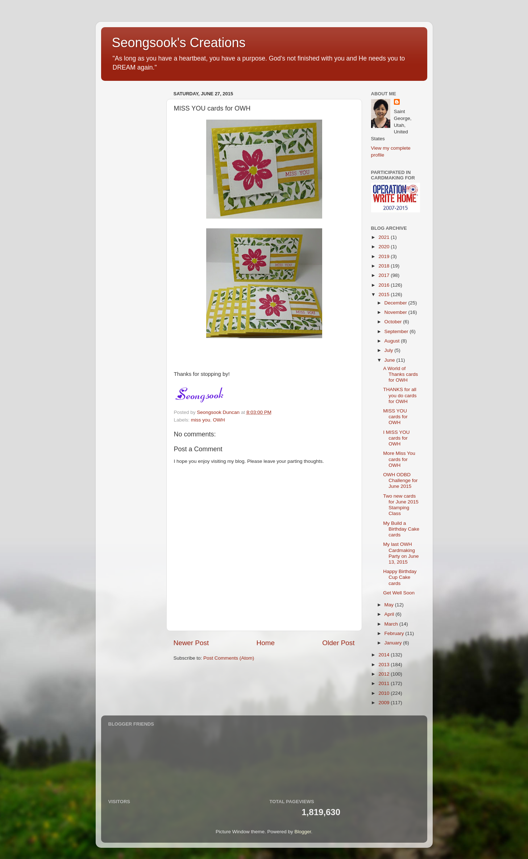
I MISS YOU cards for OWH (396, 438)
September (397, 331)
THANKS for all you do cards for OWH (399, 395)
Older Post (338, 643)
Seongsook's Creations (179, 42)
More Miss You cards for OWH (399, 459)
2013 (384, 664)
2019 (384, 256)
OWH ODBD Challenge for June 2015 (400, 480)
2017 (384, 275)
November (396, 312)
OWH (219, 420)
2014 (384, 654)
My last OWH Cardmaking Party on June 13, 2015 (401, 553)
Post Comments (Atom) (228, 658)
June (390, 360)
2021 (384, 237)
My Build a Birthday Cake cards (401, 529)
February (395, 633)
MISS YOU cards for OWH (395, 416)
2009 (384, 702)
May (389, 604)
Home (266, 643)
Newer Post (191, 643)
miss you (200, 420)
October (393, 321)
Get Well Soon (399, 593)
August (392, 341)
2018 (384, 266)
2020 (384, 246)
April (390, 614)
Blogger (303, 831)
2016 (384, 285)
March (391, 624)
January (393, 643)
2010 (384, 693)
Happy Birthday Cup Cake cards (399, 577)
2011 (384, 683)
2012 (384, 674)
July (389, 350)
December (396, 303)
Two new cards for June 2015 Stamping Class (401, 504)
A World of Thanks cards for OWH (400, 374)
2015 (384, 294)
